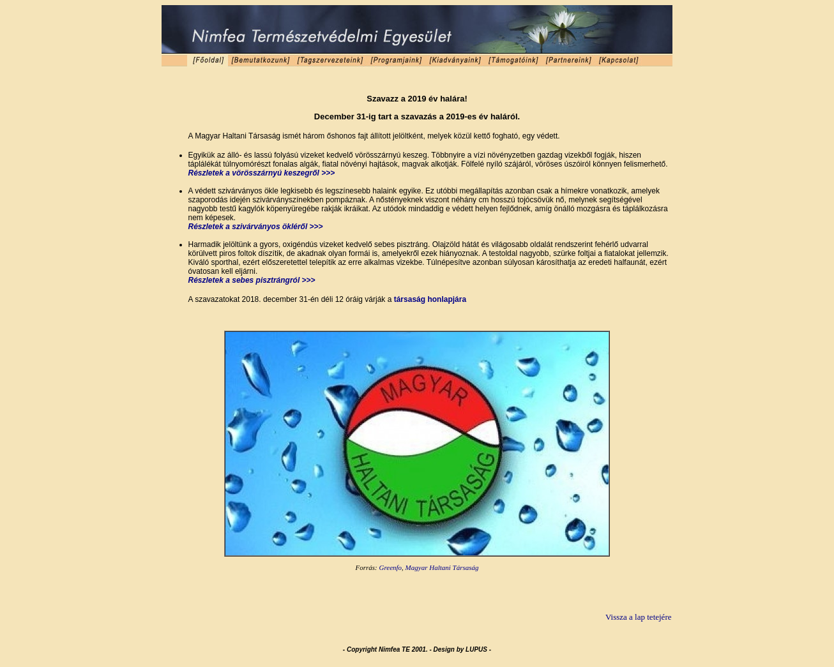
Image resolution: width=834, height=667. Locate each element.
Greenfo (390, 567)
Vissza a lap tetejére (638, 617)
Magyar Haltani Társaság (442, 567)
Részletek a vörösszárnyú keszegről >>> (261, 173)
